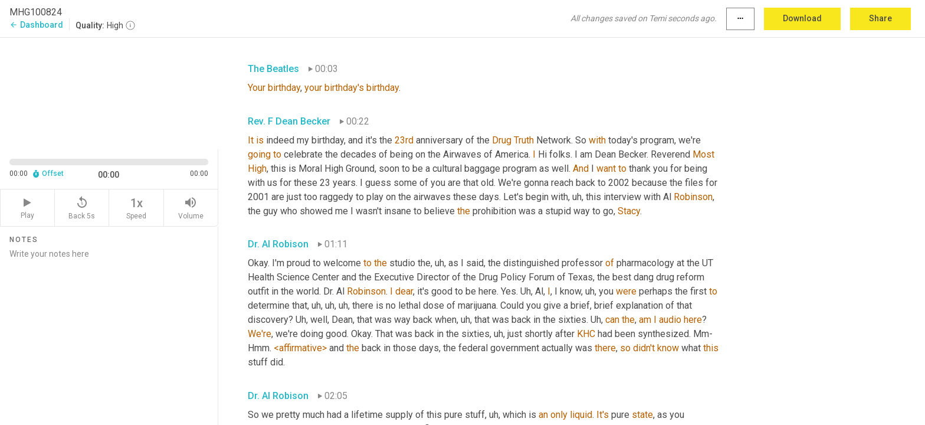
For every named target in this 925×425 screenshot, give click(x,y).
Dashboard (36, 25)
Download (802, 18)
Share (880, 18)
